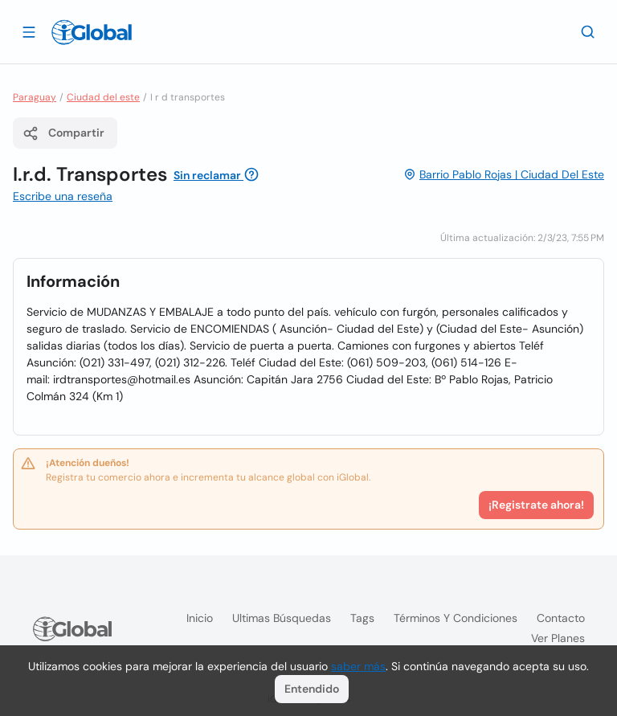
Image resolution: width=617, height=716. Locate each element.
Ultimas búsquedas (281, 618)
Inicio (199, 618)
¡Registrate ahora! (536, 504)
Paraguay (34, 97)
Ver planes (558, 638)
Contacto (561, 618)
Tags (362, 618)
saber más (358, 666)
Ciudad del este (103, 97)
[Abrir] (29, 31)
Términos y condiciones (455, 618)
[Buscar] (588, 31)
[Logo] (91, 32)
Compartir (63, 133)
